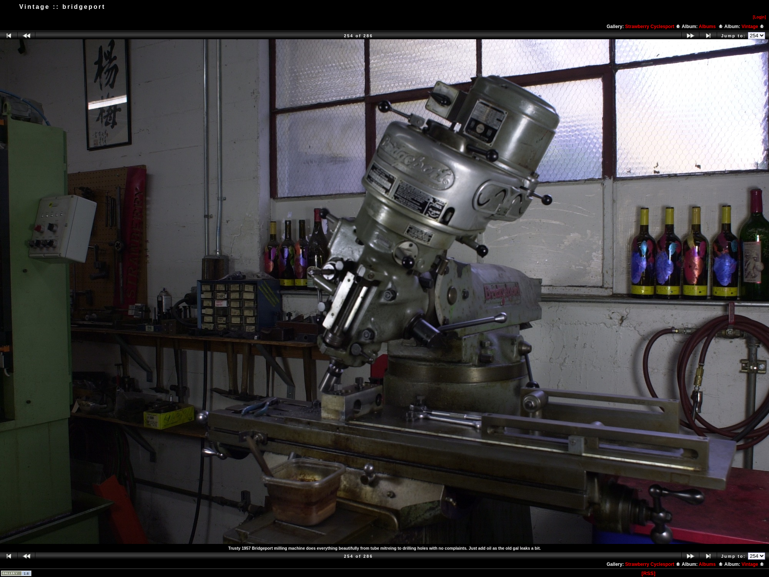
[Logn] (759, 17)
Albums (711, 26)
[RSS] (648, 573)
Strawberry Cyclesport (653, 26)
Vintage (753, 26)
